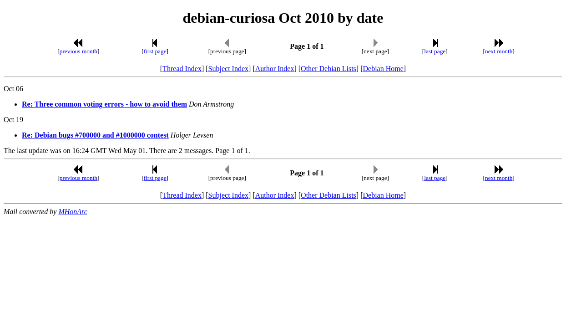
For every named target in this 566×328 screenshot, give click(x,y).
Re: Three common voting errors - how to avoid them (104, 104)
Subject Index (228, 68)
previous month (78, 51)
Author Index (274, 68)
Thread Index (182, 68)
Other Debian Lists (328, 68)
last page (434, 51)
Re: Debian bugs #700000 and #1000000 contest (95, 135)
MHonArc (72, 211)
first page (155, 51)
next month (498, 51)
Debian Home (383, 68)
